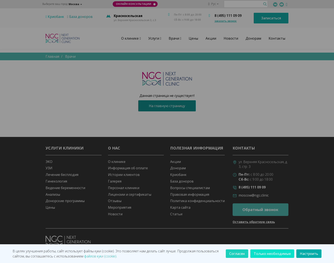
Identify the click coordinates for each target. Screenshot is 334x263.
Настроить (309, 253)
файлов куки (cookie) (100, 256)
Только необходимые (272, 253)
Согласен (237, 253)
